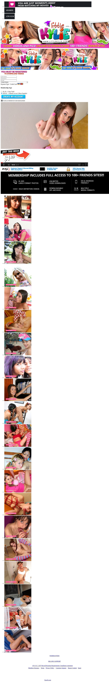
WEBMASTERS (54, 656)
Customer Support (61, 668)
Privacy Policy (50, 668)
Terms (42, 668)
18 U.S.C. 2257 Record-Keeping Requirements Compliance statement (52, 665)
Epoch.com (47, 680)
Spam (79, 668)
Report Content (72, 668)
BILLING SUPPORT (54, 661)
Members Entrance (33, 668)
